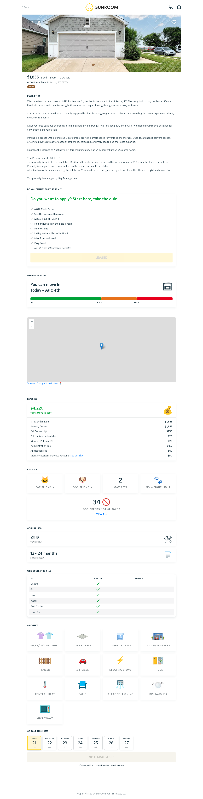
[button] (101, 346)
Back (23, 7)
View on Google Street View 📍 (44, 383)
